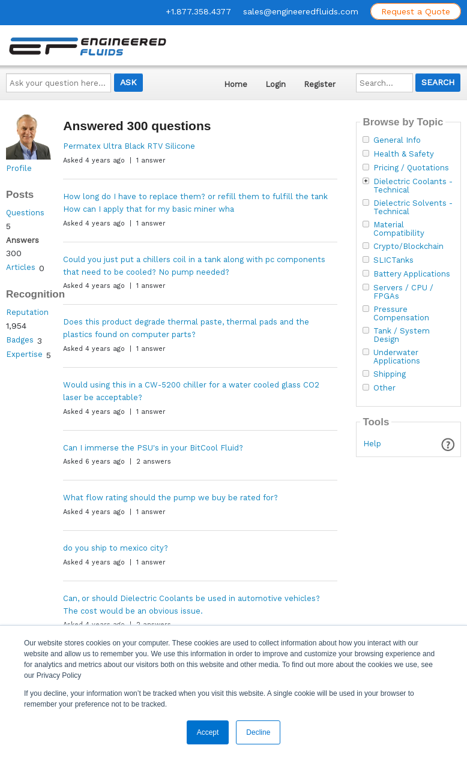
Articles (20, 267)
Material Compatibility (398, 229)
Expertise (24, 354)
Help (372, 443)
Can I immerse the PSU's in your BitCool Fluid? (153, 447)
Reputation (27, 312)
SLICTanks (393, 260)
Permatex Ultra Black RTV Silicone (129, 146)
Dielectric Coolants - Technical (413, 186)
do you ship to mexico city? (115, 547)
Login (275, 84)
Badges (20, 339)
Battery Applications (411, 274)
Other (384, 388)
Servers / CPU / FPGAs (403, 292)
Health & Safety (403, 154)
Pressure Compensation (401, 313)
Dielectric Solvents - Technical (413, 207)
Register (320, 84)
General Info (397, 140)
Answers (22, 240)
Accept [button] (208, 732)
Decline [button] (258, 732)
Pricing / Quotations (411, 168)
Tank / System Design (401, 335)
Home (235, 84)
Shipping (389, 374)
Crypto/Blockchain (408, 246)
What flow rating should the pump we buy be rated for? (170, 497)
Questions (25, 212)
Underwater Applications (396, 357)
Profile (19, 168)
